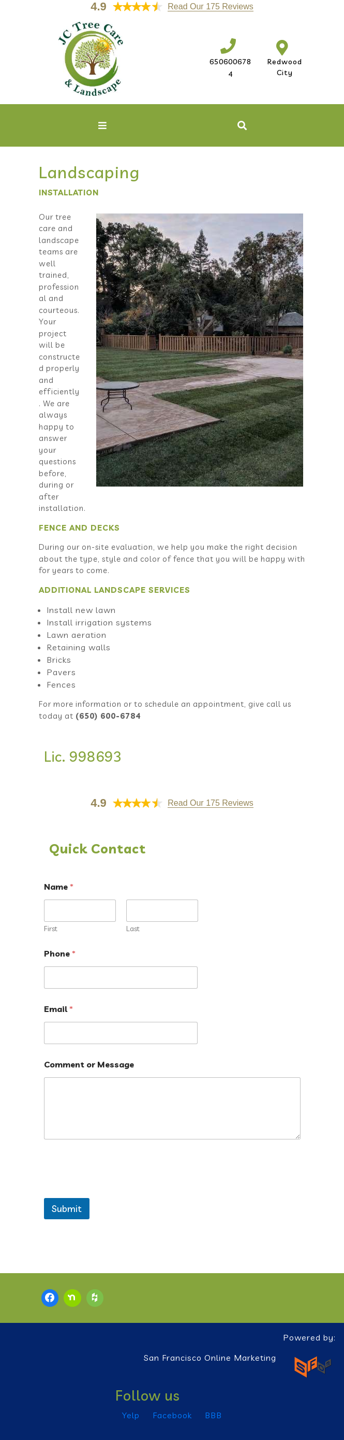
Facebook (172, 1415)
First (50, 928)
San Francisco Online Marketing (210, 1357)
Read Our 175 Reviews (210, 6)
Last (132, 928)
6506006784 (230, 62)
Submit (67, 1208)
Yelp (131, 1415)
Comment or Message (89, 1065)
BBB (213, 1415)
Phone (60, 954)
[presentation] (122, 1191)
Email (58, 1009)
